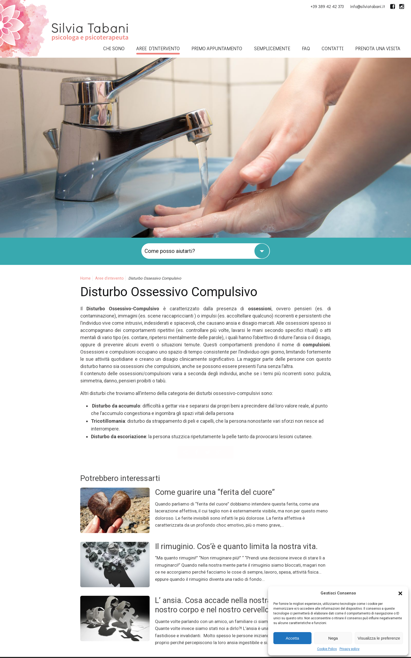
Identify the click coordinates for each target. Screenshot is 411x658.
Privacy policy (350, 649)
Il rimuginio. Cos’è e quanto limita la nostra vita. (236, 546)
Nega (333, 638)
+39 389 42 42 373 (327, 6)
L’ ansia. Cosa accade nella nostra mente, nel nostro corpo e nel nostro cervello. (232, 605)
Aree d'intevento (109, 278)
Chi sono (114, 48)
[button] (400, 593)
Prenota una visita (377, 48)
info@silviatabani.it (367, 6)
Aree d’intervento (158, 48)
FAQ (306, 48)
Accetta (292, 638)
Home (85, 278)
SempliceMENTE (272, 48)
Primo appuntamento (216, 48)
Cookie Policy (327, 649)
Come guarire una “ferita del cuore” (215, 492)
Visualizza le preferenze (379, 638)
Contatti (333, 48)
